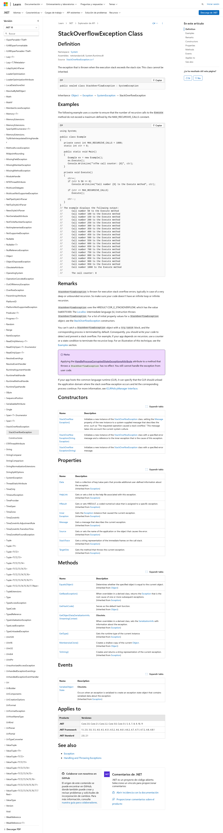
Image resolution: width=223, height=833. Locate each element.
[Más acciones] (162, 23)
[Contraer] (38, 21)
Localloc (81, 311)
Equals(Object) (66, 584)
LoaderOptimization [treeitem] (15, 63)
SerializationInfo (146, 621)
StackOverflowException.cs (79, 59)
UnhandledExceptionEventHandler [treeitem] (22, 666)
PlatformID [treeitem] (11, 290)
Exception (88, 95)
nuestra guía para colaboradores (79, 802)
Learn (61, 23)
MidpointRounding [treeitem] (15, 142)
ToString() (64, 651)
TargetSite (64, 549)
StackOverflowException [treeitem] (20, 421)
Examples (63, 345)
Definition (190, 29)
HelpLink (63, 494)
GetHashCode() (66, 606)
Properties (190, 45)
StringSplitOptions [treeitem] (15, 461)
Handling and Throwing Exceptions (82, 757)
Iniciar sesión (213, 3)
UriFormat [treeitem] (11, 694)
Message (159, 419)
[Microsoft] (6, 4)
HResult (63, 503)
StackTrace (64, 540)
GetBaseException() (68, 593)
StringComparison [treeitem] (15, 449)
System (74, 51)
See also (189, 61)
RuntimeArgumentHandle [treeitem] (18, 358)
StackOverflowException (87, 320)
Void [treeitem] (8, 800)
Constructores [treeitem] (15, 427)
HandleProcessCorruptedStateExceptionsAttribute (103, 361)
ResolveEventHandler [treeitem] (16, 353)
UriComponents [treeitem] (13, 683)
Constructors (191, 41)
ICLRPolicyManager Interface (121, 388)
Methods (189, 49)
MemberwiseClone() (68, 642)
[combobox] (21, 27)
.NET (71, 23)
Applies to (190, 57)
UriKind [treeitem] (9, 711)
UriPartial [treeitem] (10, 722)
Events (188, 53)
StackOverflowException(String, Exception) (67, 438)
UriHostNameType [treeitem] (15, 705)
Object (75, 95)
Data (61, 482)
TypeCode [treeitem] (11, 597)
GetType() (63, 633)
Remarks (189, 37)
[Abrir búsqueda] (202, 4)
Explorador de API (86, 23)
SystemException (106, 95)
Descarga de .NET (209, 12)
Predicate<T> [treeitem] (12, 302)
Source (62, 531)
